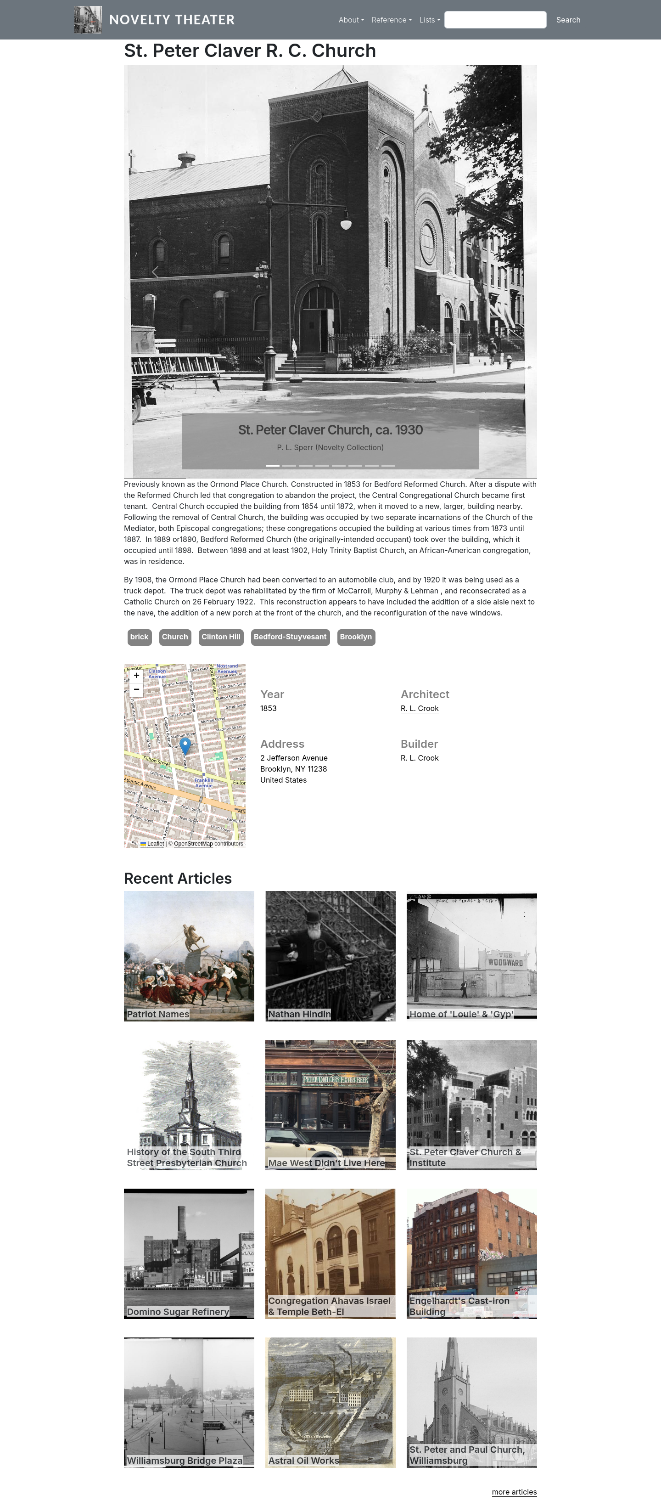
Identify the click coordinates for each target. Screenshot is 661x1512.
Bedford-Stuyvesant (290, 636)
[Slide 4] (322, 466)
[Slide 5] (339, 466)
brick (139, 636)
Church (175, 636)
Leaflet (152, 844)
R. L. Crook (420, 708)
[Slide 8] (388, 466)
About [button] (349, 19)
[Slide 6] (355, 466)
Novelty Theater (172, 19)
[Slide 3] (306, 466)
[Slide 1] (273, 466)
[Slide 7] (372, 466)
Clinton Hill (221, 636)
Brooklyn (356, 636)
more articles (514, 1491)
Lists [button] (427, 19)
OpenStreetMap (193, 844)
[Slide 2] (289, 466)
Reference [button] (389, 19)
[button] (155, 272)
